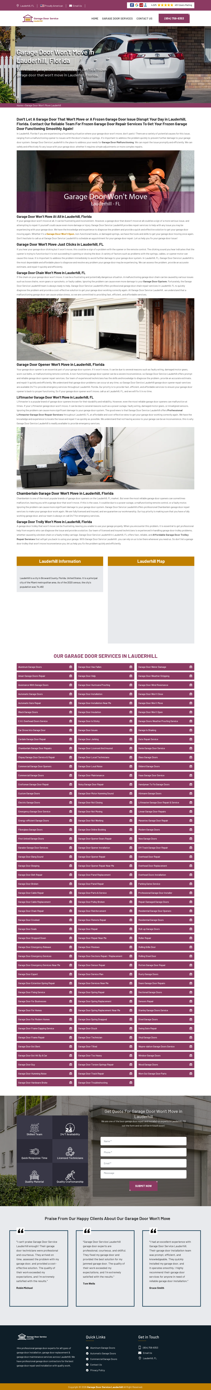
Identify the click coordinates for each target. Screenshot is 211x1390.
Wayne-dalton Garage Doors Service (156, 1045)
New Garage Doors (147, 838)
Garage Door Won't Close (150, 693)
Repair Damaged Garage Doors (153, 901)
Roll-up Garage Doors (149, 928)
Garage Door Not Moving (90, 810)
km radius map (151, 603)
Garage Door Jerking (88, 738)
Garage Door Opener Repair (91, 856)
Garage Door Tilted (87, 1045)
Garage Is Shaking (147, 729)
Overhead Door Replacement (152, 865)
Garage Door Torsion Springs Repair (96, 1063)
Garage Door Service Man (90, 973)
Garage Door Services (117, 18)
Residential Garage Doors (151, 919)
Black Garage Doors (28, 711)
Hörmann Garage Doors (149, 792)
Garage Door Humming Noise (32, 1073)
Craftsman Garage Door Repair (33, 783)
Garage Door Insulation (89, 711)
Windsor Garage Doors (149, 1054)
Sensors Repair (145, 1000)
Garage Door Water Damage (152, 666)
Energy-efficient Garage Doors (33, 819)
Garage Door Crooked (28, 919)
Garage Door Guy (26, 1063)
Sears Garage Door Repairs (151, 982)
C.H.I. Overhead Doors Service (33, 720)
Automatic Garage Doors (30, 693)
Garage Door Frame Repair (31, 1036)
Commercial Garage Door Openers (34, 765)
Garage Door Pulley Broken (91, 901)
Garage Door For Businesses (32, 1000)
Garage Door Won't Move (150, 702)
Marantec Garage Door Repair (153, 819)
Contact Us (144, 18)
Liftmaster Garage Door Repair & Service (158, 801)
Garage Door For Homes (30, 1009)
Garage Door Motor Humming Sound (96, 792)
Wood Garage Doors (148, 1063)
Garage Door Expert (28, 973)
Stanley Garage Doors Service (153, 1009)
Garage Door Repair (88, 928)
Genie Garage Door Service (151, 747)
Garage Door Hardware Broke (32, 1082)
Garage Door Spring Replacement (94, 1000)
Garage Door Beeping (28, 865)
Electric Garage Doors (29, 801)
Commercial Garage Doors (31, 774)
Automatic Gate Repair (29, 702)
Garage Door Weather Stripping (153, 675)
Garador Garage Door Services (33, 847)
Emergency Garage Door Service (34, 810)
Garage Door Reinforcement (92, 910)
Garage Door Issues (88, 729)
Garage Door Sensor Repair (91, 964)
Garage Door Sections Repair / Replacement (100, 955)
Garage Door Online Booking (92, 829)
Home (94, 18)
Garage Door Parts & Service (92, 892)
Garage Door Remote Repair (92, 919)
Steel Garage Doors (148, 1018)
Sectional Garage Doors (150, 991)
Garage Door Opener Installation (94, 847)
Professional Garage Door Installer (155, 892)
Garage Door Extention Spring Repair (36, 982)
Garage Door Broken (28, 883)
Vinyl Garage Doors (147, 1036)
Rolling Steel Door (147, 955)
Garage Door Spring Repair (91, 991)
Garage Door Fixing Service (31, 991)
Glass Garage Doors (148, 756)
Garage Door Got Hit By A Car (32, 1054)
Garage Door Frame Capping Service (36, 1027)
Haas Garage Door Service (151, 774)
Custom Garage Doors (29, 792)
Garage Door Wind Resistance (153, 684)
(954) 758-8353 (174, 18)
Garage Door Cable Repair (31, 892)
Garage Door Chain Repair (31, 910)
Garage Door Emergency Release (34, 946)
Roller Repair (144, 937)
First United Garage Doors (31, 838)
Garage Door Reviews (89, 946)
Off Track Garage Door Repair (153, 847)
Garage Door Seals (27, 928)
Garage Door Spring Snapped (92, 1018)
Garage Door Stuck (87, 1027)
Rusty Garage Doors (148, 973)
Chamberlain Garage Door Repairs (35, 747)
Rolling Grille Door (147, 946)
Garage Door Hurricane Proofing (94, 684)
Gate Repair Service (148, 738)
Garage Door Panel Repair (91, 883)
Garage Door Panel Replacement (94, 874)
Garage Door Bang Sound (30, 856)
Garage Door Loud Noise (90, 765)
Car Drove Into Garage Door (32, 729)
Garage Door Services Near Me (93, 982)
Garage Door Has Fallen (89, 666)
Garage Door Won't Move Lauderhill (43, 106)
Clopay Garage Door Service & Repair (36, 756)
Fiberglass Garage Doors (30, 829)
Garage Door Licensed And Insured (95, 747)
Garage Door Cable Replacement (34, 901)
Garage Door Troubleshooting (93, 1082)
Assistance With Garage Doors (33, 684)
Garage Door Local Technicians (93, 756)
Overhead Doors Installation (152, 874)
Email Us (77, 5)
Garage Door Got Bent (29, 1045)
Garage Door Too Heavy (90, 1054)
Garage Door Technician (90, 1036)
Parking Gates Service (149, 883)
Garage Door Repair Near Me (92, 937)
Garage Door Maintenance (91, 774)
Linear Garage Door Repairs (152, 810)
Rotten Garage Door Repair (151, 964)
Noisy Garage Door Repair (91, 783)
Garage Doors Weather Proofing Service (158, 720)
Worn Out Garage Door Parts (152, 1073)
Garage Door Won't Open (150, 711)
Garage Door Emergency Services (34, 955)
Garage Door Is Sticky (89, 720)
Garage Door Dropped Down (32, 937)
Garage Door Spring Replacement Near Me (99, 1009)
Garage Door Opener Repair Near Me (96, 865)
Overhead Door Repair (149, 856)
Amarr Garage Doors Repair (31, 675)
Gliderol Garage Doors (149, 765)
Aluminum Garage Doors (30, 666)
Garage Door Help (87, 675)
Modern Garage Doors (149, 829)
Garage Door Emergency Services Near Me (39, 964)
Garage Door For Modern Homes (34, 1018)
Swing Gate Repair (147, 1027)
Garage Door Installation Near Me (94, 702)
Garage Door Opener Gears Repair (95, 838)
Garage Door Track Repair (91, 1073)
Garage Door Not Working (90, 819)
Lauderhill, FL (27, 5)
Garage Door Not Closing (90, 801)
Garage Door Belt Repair (30, 874)
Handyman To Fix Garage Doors (154, 783)
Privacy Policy (97, 1369)
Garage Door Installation (90, 693)
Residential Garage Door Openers (154, 910)
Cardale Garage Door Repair (32, 738)
